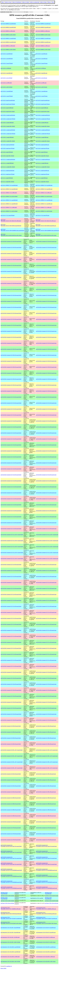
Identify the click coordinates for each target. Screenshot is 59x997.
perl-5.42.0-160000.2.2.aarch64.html (8, 38)
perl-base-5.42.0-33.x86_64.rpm (51, 895)
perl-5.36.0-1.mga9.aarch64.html (7, 144)
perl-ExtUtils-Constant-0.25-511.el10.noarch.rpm (46, 618)
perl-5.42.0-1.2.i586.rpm (41, 68)
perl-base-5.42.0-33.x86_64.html (7, 895)
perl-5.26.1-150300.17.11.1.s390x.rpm (44, 207)
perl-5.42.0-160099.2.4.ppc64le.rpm (43, 27)
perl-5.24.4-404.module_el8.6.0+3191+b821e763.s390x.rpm (46, 220)
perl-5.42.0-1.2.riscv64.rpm (41, 77)
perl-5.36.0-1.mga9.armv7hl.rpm (42, 148)
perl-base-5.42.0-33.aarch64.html (4, 893)
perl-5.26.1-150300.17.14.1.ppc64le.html (9, 189)
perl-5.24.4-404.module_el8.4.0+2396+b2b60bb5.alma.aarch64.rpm (47, 230)
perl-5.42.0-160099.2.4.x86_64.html (8, 34)
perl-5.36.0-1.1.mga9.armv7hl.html (8, 133)
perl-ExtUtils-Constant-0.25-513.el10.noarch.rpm (46, 480)
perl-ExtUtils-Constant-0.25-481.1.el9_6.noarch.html (12, 750)
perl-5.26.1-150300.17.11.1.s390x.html (9, 207)
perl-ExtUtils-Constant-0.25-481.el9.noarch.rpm (46, 773)
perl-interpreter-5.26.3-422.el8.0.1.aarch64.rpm (46, 946)
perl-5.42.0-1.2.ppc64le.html (6, 73)
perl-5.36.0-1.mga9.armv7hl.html (7, 148)
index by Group (8, 2)
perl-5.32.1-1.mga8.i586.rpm (42, 177)
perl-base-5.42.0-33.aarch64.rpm (48, 893)
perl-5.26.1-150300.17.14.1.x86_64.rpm (44, 196)
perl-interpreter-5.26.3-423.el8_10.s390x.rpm (45, 937)
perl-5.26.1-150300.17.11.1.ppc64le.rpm (44, 203)
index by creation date (34, 2)
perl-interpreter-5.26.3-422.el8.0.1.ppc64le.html (10, 951)
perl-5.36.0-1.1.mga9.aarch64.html (8, 129)
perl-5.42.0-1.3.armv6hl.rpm (41, 58)
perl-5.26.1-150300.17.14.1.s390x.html (9, 192)
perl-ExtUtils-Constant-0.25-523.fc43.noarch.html (11, 325)
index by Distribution (16, 2)
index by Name (43, 2)
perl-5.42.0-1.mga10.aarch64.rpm (42, 100)
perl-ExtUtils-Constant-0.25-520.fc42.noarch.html (11, 373)
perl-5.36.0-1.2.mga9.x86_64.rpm (43, 126)
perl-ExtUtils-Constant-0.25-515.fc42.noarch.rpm (46, 397)
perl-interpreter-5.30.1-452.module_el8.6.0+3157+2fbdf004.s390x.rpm (46, 908)
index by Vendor (25, 2)
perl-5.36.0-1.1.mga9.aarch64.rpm (43, 129)
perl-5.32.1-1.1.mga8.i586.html (7, 163)
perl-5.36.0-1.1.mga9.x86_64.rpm (43, 141)
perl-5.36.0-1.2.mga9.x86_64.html (8, 126)
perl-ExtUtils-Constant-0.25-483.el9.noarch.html (11, 726)
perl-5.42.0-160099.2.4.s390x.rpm (43, 31)
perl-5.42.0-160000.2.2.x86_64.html (8, 49)
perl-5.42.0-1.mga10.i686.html (7, 107)
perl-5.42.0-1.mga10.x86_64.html (8, 111)
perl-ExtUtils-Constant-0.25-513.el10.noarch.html (11, 480)
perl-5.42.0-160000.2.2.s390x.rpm (43, 45)
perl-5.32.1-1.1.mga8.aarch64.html (8, 159)
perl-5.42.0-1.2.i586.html (6, 68)
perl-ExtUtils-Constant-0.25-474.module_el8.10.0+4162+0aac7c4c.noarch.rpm (46, 846)
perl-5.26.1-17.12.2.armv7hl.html (7, 215)
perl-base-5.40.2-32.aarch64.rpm (48, 898)
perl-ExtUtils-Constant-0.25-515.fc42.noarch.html (11, 397)
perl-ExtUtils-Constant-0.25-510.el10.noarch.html (11, 672)
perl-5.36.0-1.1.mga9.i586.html (7, 137)
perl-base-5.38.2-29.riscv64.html (7, 903)
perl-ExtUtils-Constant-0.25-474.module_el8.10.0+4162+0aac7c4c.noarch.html (11, 846)
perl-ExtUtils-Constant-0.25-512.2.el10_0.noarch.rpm (47, 534)
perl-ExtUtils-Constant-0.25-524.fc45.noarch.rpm (46, 241)
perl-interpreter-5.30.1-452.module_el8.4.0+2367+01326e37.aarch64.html (11, 918)
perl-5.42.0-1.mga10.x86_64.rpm (42, 111)
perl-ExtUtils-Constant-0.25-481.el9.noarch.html (11, 773)
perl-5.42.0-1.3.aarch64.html (6, 53)
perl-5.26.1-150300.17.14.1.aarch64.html (9, 185)
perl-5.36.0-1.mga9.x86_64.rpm (42, 155)
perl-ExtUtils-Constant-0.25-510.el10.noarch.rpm (46, 672)
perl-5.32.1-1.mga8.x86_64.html (7, 181)
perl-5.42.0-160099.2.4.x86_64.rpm (43, 34)
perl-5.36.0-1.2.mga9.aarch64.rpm (43, 115)
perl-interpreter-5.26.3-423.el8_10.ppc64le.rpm (46, 932)
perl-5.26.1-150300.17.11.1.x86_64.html (9, 211)
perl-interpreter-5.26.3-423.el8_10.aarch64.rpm (46, 927)
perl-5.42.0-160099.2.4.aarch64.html (8, 23)
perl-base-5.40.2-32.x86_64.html (7, 900)
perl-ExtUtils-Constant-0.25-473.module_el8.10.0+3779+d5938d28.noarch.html (11, 870)
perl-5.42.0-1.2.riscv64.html (6, 77)
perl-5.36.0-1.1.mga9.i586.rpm (42, 137)
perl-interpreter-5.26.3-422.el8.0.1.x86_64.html (10, 961)
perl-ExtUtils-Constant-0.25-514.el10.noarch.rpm (46, 420)
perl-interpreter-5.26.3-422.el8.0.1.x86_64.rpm (45, 961)
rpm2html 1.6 (9, 966)
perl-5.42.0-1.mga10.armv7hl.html (8, 104)
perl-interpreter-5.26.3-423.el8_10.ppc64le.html (10, 932)
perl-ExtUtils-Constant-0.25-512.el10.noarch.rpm (46, 564)
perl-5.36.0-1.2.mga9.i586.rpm (42, 122)
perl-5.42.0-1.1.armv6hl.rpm (41, 91)
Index (3, 2)
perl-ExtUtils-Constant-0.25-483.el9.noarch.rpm (46, 726)
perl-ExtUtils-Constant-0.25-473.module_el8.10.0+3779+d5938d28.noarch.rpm (46, 870)
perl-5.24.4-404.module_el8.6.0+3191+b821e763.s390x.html (11, 220)
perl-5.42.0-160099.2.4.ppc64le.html (8, 27)
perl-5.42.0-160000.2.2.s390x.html (8, 45)
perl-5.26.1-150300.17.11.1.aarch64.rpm (44, 200)
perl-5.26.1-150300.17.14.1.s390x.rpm (44, 192)
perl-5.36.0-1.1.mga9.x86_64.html (8, 141)
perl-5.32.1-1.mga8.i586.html (7, 177)
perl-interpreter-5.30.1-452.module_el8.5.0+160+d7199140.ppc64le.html (11, 913)
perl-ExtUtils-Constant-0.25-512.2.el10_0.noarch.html (12, 534)
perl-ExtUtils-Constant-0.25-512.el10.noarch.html (11, 564)
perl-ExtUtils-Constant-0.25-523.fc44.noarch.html (11, 301)
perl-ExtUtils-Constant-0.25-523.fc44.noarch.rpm (46, 301)
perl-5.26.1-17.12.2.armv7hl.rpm (42, 215)
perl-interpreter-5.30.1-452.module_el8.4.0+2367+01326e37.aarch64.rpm (46, 918)
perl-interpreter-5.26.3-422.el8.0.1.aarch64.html (10, 946)
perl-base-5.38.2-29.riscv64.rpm (51, 903)
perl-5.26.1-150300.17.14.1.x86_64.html (9, 196)
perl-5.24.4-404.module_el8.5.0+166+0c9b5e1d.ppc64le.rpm (46, 225)
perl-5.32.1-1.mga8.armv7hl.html (7, 174)
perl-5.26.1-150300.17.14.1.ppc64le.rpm (44, 189)
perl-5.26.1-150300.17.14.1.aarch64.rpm (44, 185)
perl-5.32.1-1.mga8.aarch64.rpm (42, 170)
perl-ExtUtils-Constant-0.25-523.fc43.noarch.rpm (46, 325)
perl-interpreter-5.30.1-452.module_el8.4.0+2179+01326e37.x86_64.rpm (46, 923)
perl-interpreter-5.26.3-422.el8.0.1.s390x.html (10, 956)
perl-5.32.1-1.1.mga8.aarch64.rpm (43, 159)
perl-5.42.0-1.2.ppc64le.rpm (41, 73)
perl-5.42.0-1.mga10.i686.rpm (42, 107)
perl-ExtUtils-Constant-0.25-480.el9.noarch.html (11, 797)
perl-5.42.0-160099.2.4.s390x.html (8, 31)
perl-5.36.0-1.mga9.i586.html (7, 152)
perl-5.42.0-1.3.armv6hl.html (7, 58)
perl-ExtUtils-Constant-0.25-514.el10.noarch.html (11, 420)
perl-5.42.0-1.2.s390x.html (6, 82)
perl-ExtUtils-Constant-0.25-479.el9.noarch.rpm (46, 821)
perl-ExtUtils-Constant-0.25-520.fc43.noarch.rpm (46, 349)
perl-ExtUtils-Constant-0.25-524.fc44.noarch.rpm (46, 265)
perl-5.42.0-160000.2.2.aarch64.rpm (43, 38)
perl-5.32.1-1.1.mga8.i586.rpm (42, 163)
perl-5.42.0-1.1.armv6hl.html (7, 91)
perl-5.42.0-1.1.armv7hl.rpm (41, 96)
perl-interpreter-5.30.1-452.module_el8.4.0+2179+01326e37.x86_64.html (11, 923)
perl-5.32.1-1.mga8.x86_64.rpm (42, 181)
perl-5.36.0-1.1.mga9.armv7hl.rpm (43, 133)
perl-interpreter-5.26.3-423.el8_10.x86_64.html (10, 942)
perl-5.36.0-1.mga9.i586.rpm (42, 152)
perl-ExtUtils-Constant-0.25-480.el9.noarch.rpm (46, 797)
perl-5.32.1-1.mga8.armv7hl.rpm (42, 174)
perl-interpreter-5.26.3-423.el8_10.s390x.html (10, 937)
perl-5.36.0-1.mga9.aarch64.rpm (42, 144)
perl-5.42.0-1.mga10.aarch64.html (8, 100)
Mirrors (49, 2)
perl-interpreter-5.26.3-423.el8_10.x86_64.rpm (45, 942)
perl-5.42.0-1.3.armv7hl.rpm (41, 63)
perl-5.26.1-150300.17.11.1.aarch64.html (9, 200)
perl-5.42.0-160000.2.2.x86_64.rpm (43, 49)
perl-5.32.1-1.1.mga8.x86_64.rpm (43, 166)
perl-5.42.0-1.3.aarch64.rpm (41, 53)
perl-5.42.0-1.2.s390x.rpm (41, 82)
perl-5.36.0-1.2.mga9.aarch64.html (8, 115)
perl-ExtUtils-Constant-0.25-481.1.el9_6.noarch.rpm (47, 750)
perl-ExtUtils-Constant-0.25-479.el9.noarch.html (11, 821)
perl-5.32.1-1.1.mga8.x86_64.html (8, 166)
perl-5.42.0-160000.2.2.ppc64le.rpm (43, 42)
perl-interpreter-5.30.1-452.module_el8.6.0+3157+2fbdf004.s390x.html (11, 908)
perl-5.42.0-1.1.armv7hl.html (7, 96)
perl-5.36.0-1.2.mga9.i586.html (7, 122)
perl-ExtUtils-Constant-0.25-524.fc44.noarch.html (11, 265)
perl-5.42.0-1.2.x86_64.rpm (41, 87)
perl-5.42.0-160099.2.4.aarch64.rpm (43, 23)
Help (53, 2)
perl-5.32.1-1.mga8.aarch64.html (7, 170)
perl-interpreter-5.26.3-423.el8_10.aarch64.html (10, 927)
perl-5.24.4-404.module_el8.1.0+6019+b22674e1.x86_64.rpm (46, 235)
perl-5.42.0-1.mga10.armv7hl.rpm (43, 104)
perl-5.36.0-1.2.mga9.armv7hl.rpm (43, 118)
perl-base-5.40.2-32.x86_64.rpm (51, 900)
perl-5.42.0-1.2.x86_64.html (6, 87)
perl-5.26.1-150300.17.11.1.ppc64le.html (9, 203)
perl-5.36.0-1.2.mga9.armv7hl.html (8, 118)
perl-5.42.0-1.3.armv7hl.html (7, 63)
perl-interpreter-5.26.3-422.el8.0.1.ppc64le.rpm (46, 951)
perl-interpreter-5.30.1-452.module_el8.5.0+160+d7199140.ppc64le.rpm (46, 913)
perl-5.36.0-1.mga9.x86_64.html (7, 155)
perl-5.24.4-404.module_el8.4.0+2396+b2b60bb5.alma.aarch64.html (12, 230)
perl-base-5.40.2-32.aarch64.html (4, 898)
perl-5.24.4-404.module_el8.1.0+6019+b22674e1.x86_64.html (11, 235)
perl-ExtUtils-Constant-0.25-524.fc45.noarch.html (11, 241)
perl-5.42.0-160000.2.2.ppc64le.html (8, 42)
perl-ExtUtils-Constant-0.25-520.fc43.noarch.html (11, 349)
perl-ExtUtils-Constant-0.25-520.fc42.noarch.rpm (46, 373)
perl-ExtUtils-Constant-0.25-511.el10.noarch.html (11, 618)
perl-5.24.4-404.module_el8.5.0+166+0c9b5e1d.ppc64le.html (11, 225)
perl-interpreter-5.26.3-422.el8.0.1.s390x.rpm (45, 956)
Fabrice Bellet (3, 968)
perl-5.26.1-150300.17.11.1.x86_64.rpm (44, 211)
